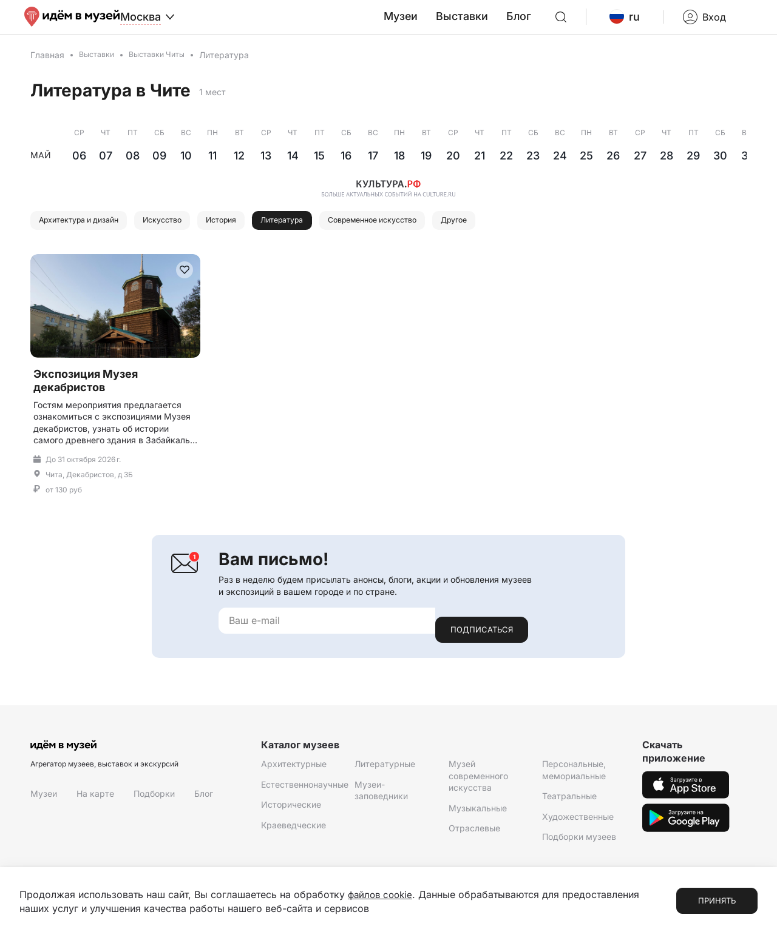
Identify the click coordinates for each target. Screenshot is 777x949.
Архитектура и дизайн (88, 235)
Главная (47, 68)
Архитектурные (294, 772)
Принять (717, 901)
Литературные (385, 772)
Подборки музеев (579, 845)
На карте (95, 802)
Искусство (185, 235)
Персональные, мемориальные (574, 778)
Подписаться (481, 638)
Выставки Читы (165, 68)
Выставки (495, 24)
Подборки (154, 802)
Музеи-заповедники (381, 798)
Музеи (440, 24)
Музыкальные (478, 816)
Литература (324, 235)
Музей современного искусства (478, 784)
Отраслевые (474, 836)
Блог (547, 24)
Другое (528, 235)
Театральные (569, 804)
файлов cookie (382, 895)
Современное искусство (430, 235)
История (254, 235)
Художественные (578, 825)
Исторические (291, 813)
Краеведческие (293, 833)
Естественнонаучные (304, 792)
